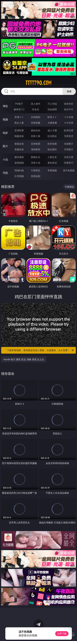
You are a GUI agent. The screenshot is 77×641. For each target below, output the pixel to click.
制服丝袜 (19, 136)
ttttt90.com (38, 83)
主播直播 (52, 122)
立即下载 (62, 633)
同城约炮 (19, 170)
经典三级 (35, 136)
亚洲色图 (35, 143)
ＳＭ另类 (68, 122)
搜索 (69, 91)
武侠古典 (68, 157)
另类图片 (68, 149)
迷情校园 (19, 162)
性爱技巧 (68, 162)
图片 (5, 146)
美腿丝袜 (19, 149)
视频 (5, 119)
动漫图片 (68, 143)
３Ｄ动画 (68, 117)
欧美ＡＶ (52, 117)
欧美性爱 (68, 130)
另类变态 (68, 136)
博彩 (5, 106)
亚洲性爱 (19, 130)
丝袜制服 (35, 122)
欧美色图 (52, 143)
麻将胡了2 (19, 109)
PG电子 (19, 103)
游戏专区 (68, 103)
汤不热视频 (69, 170)
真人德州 (35, 103)
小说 (5, 159)
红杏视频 (19, 176)
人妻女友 (52, 157)
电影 (5, 133)
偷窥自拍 (19, 143)
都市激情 (19, 157)
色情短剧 (35, 176)
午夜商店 (35, 170)
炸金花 (35, 109)
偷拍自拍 (35, 130)
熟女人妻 (19, 122)
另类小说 (35, 162)
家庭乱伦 (35, 157)
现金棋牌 (52, 109)
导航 (5, 173)
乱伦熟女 (52, 136)
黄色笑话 (52, 162)
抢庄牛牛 (68, 109)
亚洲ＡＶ (19, 117)
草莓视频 (52, 170)
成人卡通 (52, 130)
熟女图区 (52, 149)
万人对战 (52, 103)
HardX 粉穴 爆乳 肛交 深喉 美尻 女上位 (23, 359)
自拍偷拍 (35, 117)
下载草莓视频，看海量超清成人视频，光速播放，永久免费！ (40, 350)
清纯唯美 (35, 149)
